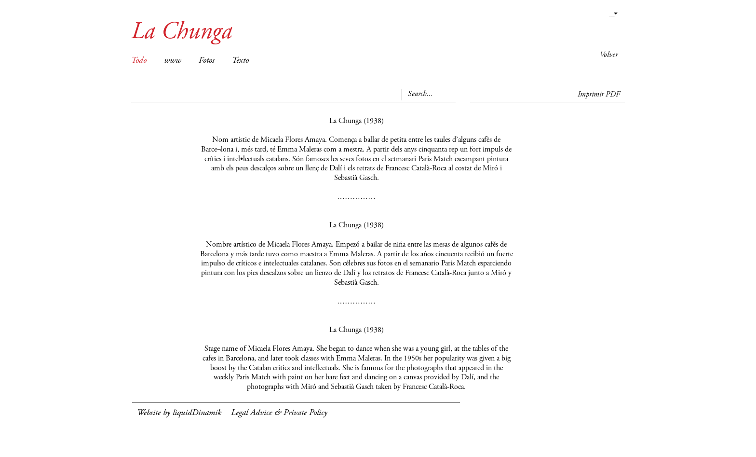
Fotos (207, 60)
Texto (240, 60)
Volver (609, 55)
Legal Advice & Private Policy (279, 413)
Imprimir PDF (599, 94)
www (172, 60)
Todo (139, 60)
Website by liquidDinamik (179, 413)
